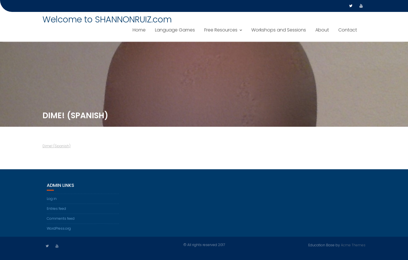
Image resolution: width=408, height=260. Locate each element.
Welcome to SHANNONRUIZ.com (107, 20)
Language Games (175, 30)
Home (139, 30)
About (322, 30)
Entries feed (56, 208)
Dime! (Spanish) (56, 146)
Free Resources (220, 30)
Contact (347, 30)
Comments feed (61, 218)
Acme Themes (353, 244)
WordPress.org (59, 228)
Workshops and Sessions (278, 30)
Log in (52, 198)
